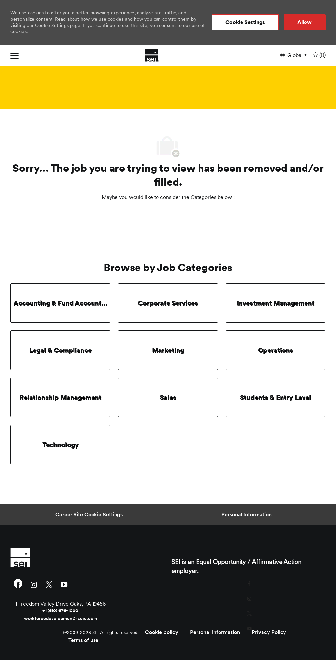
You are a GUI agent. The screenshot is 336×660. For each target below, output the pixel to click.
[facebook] (18, 584)
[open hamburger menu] (14, 55)
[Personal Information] (246, 514)
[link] (60, 557)
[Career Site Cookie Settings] (89, 514)
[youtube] (64, 584)
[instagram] (33, 584)
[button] (245, 22)
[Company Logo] (152, 55)
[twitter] (48, 584)
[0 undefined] (319, 55)
